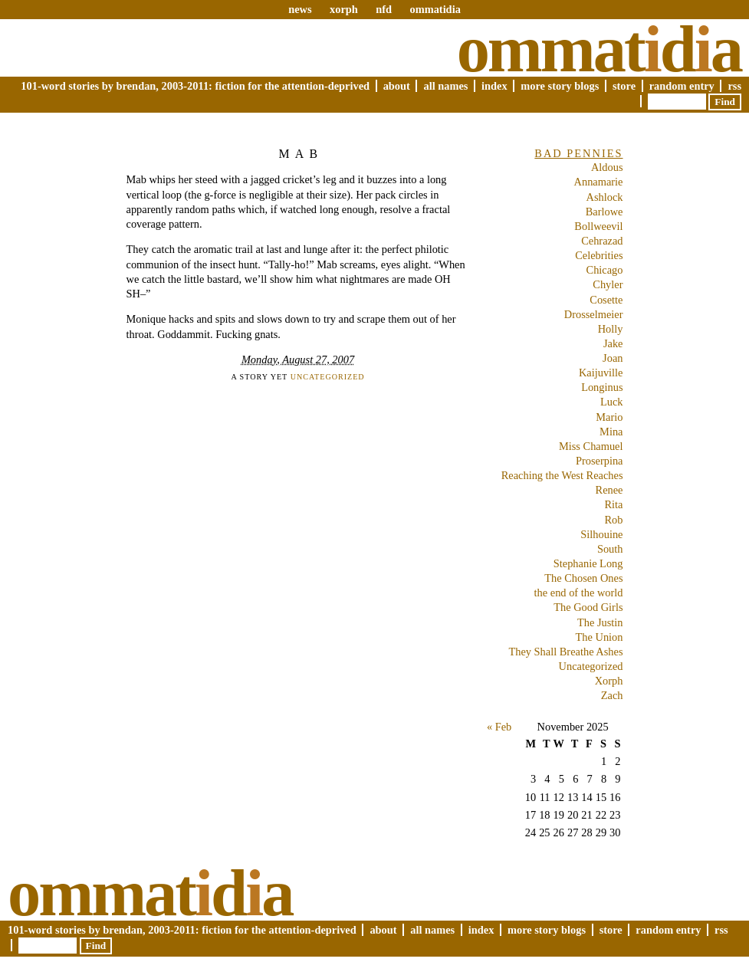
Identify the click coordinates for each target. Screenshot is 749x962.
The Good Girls (588, 607)
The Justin (600, 622)
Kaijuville (601, 372)
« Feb (499, 727)
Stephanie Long (588, 563)
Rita (614, 504)
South (610, 549)
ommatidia (434, 9)
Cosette (606, 300)
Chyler (608, 284)
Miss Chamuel (591, 446)
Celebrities (599, 255)
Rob (614, 520)
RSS (734, 86)
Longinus (602, 387)
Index (494, 86)
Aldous (607, 167)
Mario (609, 417)
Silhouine (601, 534)
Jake (613, 343)
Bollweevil (598, 226)
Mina (611, 431)
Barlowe (604, 211)
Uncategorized (328, 377)
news (299, 9)
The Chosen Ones (583, 578)
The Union (599, 637)
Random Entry (682, 86)
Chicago (604, 270)
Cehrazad (602, 241)
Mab (301, 153)
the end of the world (578, 592)
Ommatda (599, 49)
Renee (609, 490)
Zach (612, 695)
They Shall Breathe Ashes (565, 651)
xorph (344, 9)
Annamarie (598, 182)
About (396, 86)
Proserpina (599, 461)
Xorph (609, 681)
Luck (611, 402)
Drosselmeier (593, 314)
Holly (610, 329)
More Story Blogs (560, 86)
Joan (613, 358)
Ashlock (604, 197)
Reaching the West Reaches (562, 475)
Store (624, 86)
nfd (384, 9)
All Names (445, 86)
